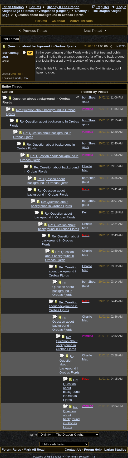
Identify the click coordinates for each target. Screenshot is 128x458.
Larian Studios (13, 7)
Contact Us (73, 449)
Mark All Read (34, 449)
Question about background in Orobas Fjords (42, 46)
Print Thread (10, 39)
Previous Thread (32, 31)
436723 (121, 46)
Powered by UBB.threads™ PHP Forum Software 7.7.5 (64, 456)
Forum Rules (11, 449)
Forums (35, 7)
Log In (119, 7)
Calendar (58, 21)
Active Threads (81, 21)
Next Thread (95, 31)
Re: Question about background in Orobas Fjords (47, 181)
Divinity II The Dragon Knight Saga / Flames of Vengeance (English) (40, 9)
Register (100, 7)
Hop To (33, 434)
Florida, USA (20, 78)
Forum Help (93, 449)
